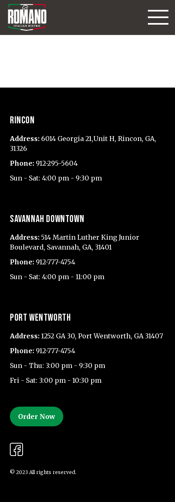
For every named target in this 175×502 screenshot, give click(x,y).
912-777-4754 (55, 262)
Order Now (36, 416)
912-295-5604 (57, 163)
